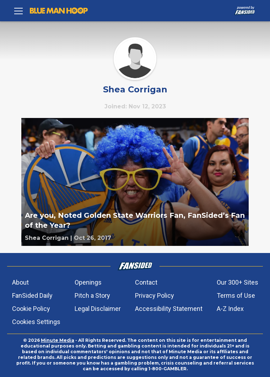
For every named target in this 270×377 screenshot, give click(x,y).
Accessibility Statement (168, 308)
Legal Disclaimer (98, 308)
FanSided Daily (32, 295)
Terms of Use (236, 295)
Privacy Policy (154, 295)
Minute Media (57, 340)
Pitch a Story (92, 295)
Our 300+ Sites (237, 282)
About (20, 282)
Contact (146, 282)
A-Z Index (230, 308)
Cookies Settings (36, 321)
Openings (88, 282)
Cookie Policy (31, 308)
